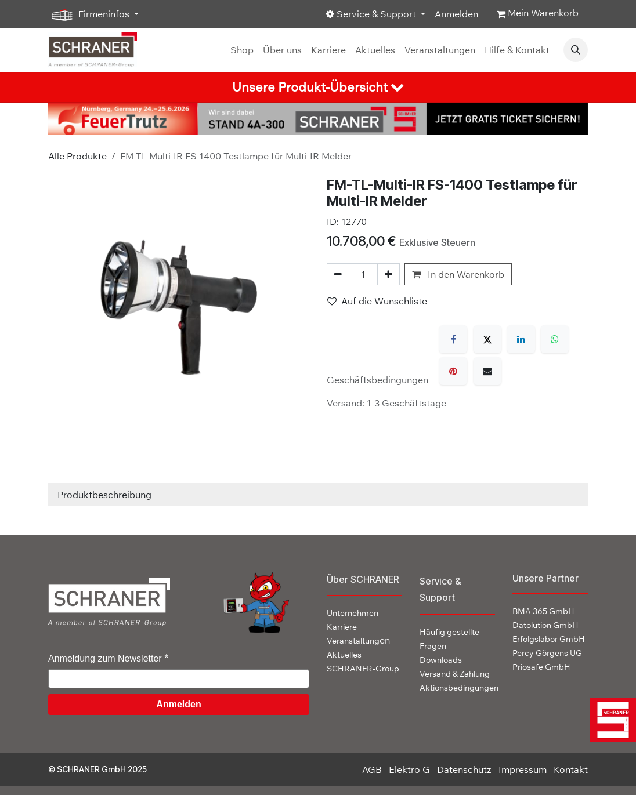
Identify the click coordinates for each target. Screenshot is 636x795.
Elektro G (409, 769)
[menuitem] (242, 49)
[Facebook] (453, 339)
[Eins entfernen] (338, 274)
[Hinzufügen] (388, 274)
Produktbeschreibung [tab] (104, 494)
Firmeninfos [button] (90, 14)
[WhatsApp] (555, 339)
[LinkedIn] (521, 339)
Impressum (522, 769)
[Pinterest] (453, 371)
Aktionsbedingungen (459, 688)
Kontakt (571, 769)
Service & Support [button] (372, 14)
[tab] (318, 87)
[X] (487, 339)
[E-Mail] (487, 371)
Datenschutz (464, 769)
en (358, 640)
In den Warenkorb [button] (458, 274)
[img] (610, 719)
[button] (575, 50)
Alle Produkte (77, 156)
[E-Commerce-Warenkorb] (538, 14)
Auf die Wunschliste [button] (377, 301)
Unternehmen (352, 613)
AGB (372, 769)
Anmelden (456, 14)
